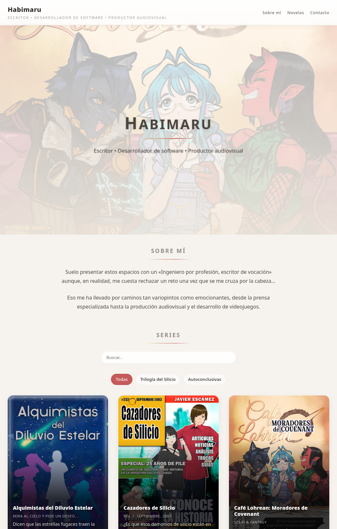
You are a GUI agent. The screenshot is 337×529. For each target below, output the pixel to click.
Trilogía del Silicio (158, 379)
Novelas (295, 12)
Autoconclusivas (204, 379)
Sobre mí (271, 12)
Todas (122, 379)
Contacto (319, 12)
